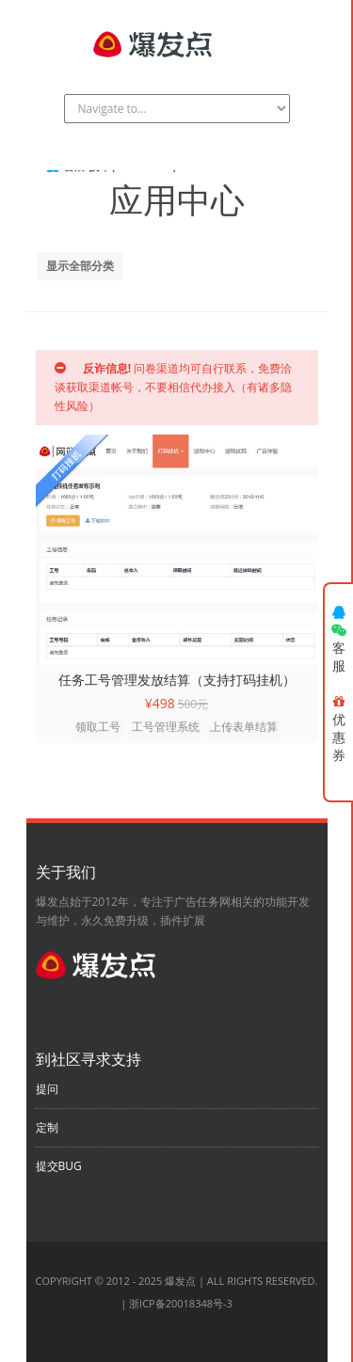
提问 (47, 1089)
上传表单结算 (244, 727)
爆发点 (180, 1281)
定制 (47, 1127)
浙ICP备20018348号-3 (181, 1303)
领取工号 (97, 727)
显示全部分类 (80, 266)
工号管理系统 (166, 727)
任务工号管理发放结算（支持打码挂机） (177, 680)
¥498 (160, 703)
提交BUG (59, 1166)
